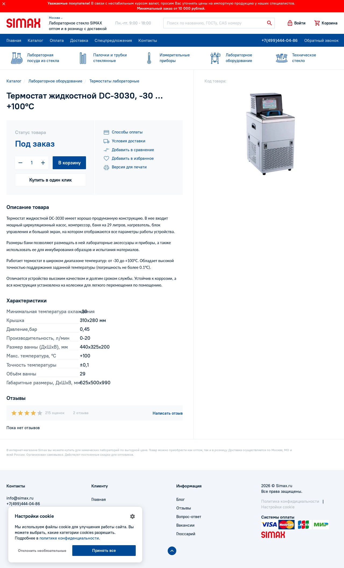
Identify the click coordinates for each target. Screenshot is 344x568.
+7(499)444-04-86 (279, 40)
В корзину (69, 163)
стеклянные (102, 57)
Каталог (35, 40)
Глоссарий (185, 533)
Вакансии (185, 525)
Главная (13, 40)
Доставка (79, 40)
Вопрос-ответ (188, 516)
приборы (169, 57)
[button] (296, 23)
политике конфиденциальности (69, 538)
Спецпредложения (113, 40)
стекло (301, 57)
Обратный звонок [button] (321, 40)
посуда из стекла (36, 57)
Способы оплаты (123, 132)
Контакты (147, 40)
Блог (180, 499)
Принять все (104, 550)
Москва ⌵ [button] (56, 18)
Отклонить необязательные (42, 550)
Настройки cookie (278, 506)
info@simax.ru (19, 498)
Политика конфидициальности (290, 501)
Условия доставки (124, 141)
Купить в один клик (50, 180)
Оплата (57, 40)
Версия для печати (125, 167)
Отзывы (183, 508)
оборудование (235, 57)
